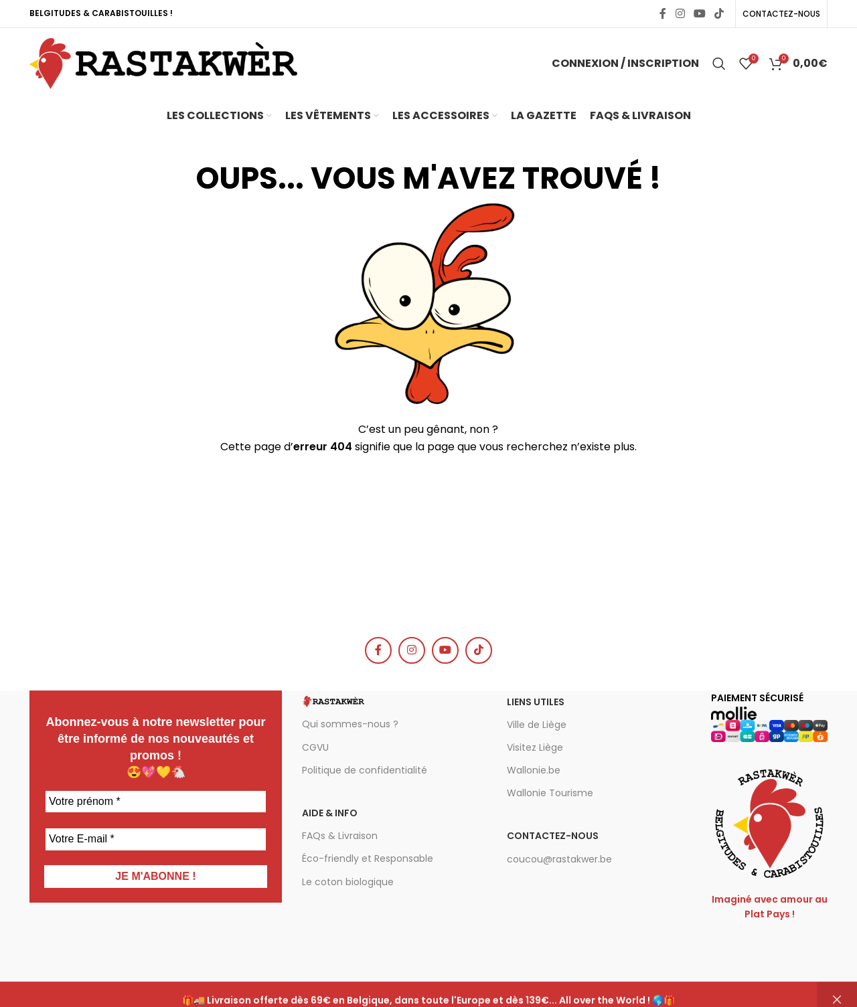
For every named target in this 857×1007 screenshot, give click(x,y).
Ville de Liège (536, 724)
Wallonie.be (533, 770)
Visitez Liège (535, 747)
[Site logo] (163, 62)
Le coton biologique (348, 882)
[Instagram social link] (680, 13)
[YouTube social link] (699, 13)
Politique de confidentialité (364, 770)
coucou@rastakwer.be (559, 859)
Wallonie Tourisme (550, 793)
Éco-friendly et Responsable (367, 858)
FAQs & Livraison (340, 835)
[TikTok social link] (719, 13)
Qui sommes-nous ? (350, 724)
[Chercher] (719, 63)
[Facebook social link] (663, 13)
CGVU (315, 747)
